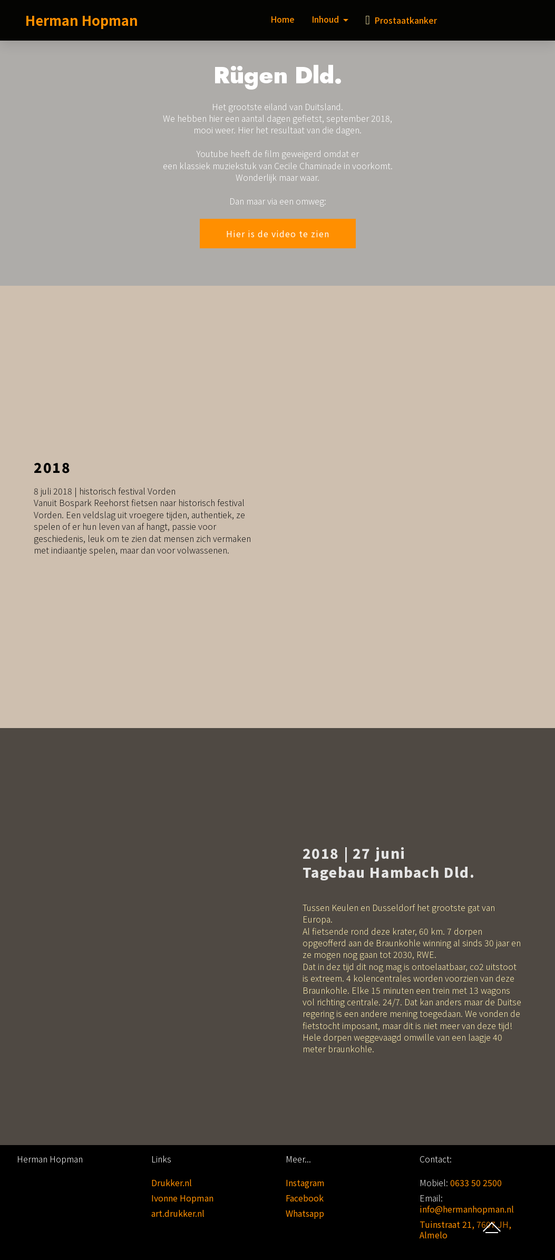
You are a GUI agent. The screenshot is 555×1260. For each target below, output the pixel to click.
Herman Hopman (81, 20)
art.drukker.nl (178, 1213)
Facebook (305, 1197)
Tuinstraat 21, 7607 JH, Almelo (465, 1230)
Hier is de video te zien (277, 233)
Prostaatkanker (401, 20)
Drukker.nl (171, 1182)
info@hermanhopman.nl (467, 1209)
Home (282, 19)
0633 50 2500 (476, 1182)
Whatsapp (305, 1213)
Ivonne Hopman (182, 1197)
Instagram (305, 1182)
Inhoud (325, 19)
